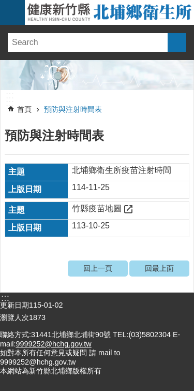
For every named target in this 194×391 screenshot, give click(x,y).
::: (10, 95)
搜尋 (177, 42)
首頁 (24, 109)
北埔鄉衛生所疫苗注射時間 (121, 170)
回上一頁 (97, 268)
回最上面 (159, 268)
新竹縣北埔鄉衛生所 (109, 12)
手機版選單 (12, 12)
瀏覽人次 (14, 317)
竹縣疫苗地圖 (97, 208)
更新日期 (14, 305)
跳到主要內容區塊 (5, 5)
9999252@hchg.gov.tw (53, 344)
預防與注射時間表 (73, 109)
